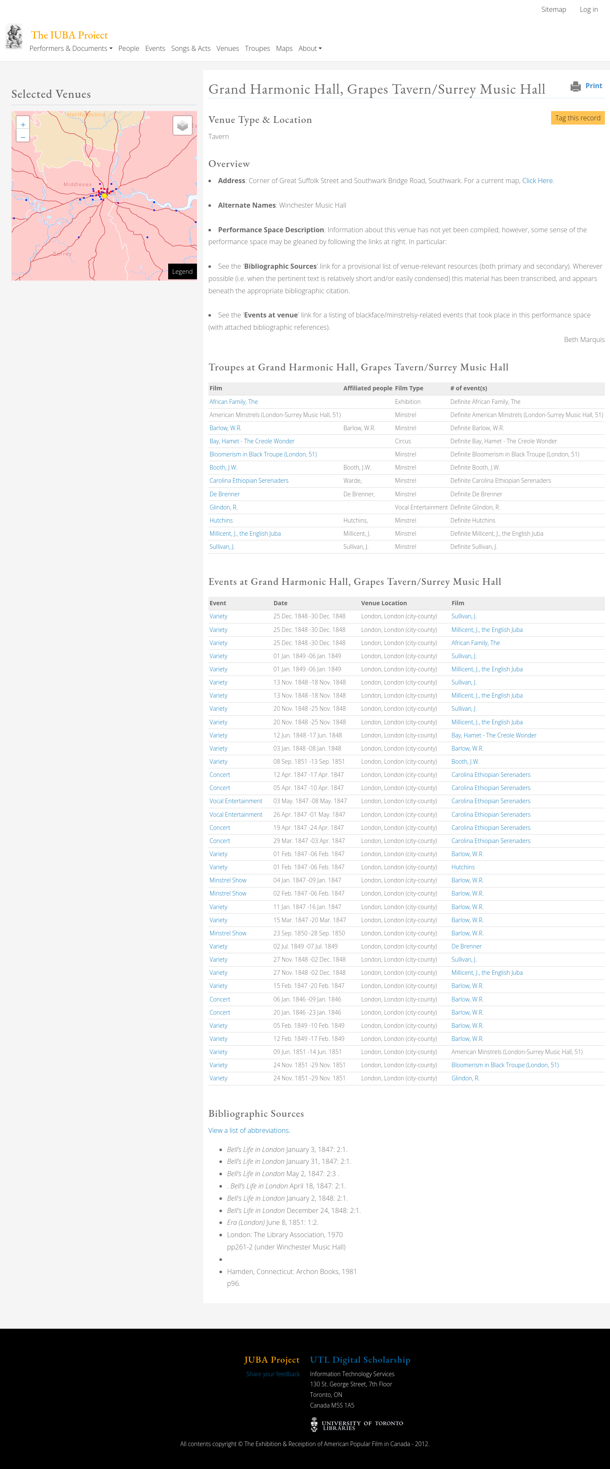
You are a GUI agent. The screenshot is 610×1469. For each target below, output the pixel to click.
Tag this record (578, 117)
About (308, 48)
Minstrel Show (228, 880)
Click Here (537, 180)
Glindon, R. (224, 507)
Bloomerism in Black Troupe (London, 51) (263, 454)
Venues (227, 48)
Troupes (257, 48)
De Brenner (225, 494)
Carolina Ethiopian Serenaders (249, 480)
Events (155, 48)
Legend (182, 271)
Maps (284, 48)
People (129, 48)
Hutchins (221, 520)
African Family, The (234, 402)
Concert (220, 775)
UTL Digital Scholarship (360, 1359)
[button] (23, 122)
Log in (589, 9)
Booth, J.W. (224, 467)
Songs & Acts (191, 48)
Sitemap (553, 9)
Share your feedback (273, 1374)
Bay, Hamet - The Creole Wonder (252, 441)
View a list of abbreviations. (249, 1130)
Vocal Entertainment (236, 801)
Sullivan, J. (222, 547)
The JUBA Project (69, 35)
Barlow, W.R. (226, 428)
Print (593, 85)
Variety (218, 616)
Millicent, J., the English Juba (245, 533)
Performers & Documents (68, 48)
